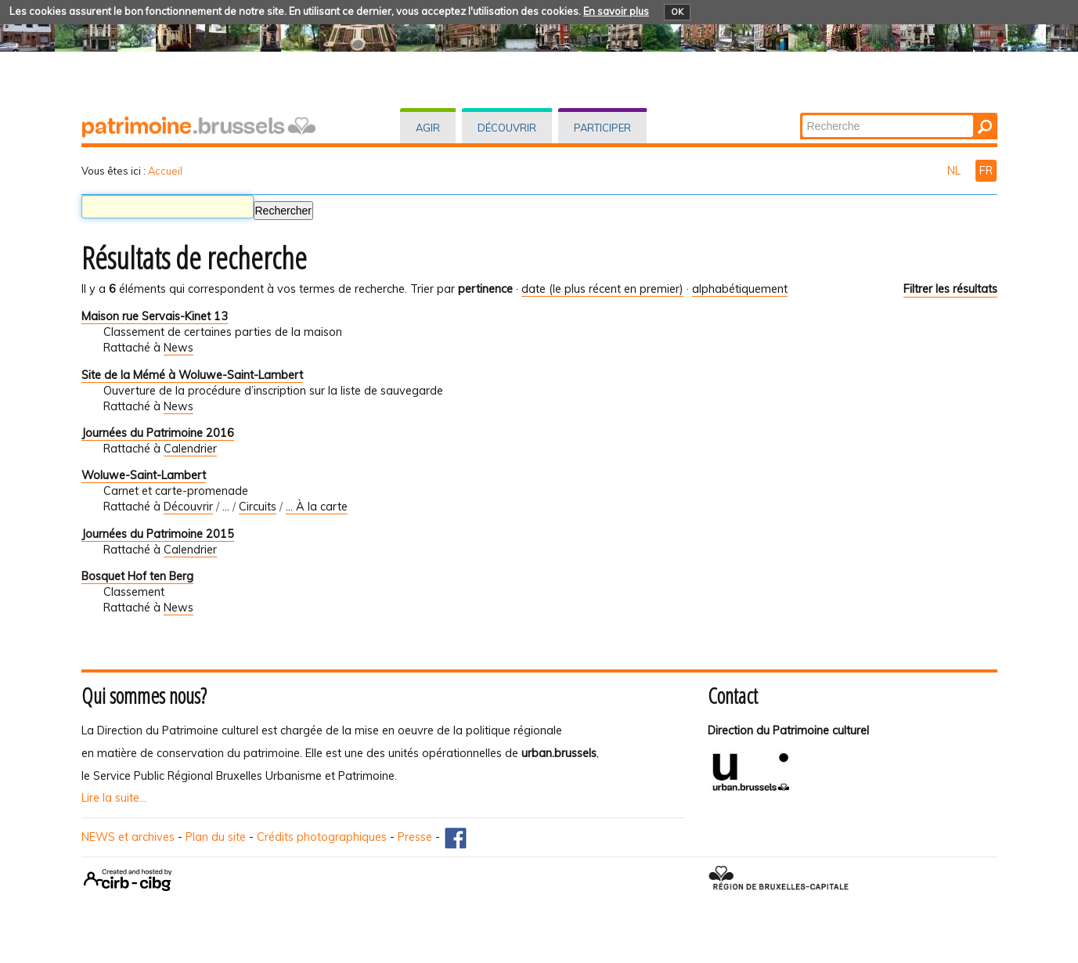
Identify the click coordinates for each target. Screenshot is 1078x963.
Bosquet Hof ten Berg (137, 576)
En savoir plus (616, 11)
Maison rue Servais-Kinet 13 (154, 316)
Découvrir (507, 127)
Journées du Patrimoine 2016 (157, 433)
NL (955, 171)
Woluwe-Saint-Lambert (143, 475)
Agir (428, 127)
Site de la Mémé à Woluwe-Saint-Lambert (192, 375)
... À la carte (317, 507)
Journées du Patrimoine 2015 (157, 534)
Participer (602, 127)
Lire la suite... (113, 798)
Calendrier (190, 449)
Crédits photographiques (322, 837)
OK (677, 11)
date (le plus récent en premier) (602, 289)
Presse (415, 837)
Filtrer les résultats (950, 289)
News (178, 348)
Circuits (257, 507)
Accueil (165, 170)
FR (986, 171)
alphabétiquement (740, 289)
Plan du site (216, 837)
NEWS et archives (128, 837)
